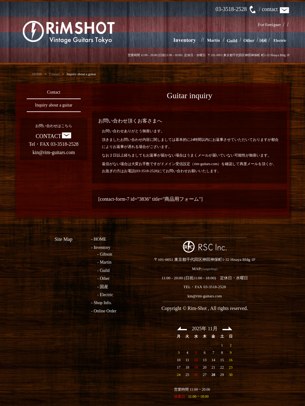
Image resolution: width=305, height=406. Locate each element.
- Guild (103, 270)
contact (276, 9)
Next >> (227, 328)
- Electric (105, 294)
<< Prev (182, 328)
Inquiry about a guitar (53, 105)
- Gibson (104, 254)
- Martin (104, 262)
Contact (54, 74)
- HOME (98, 239)
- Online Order (103, 311)
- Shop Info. (101, 302)
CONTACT (54, 136)
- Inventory (100, 247)
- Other (103, 278)
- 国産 (102, 286)
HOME (37, 74)
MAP (196, 268)
